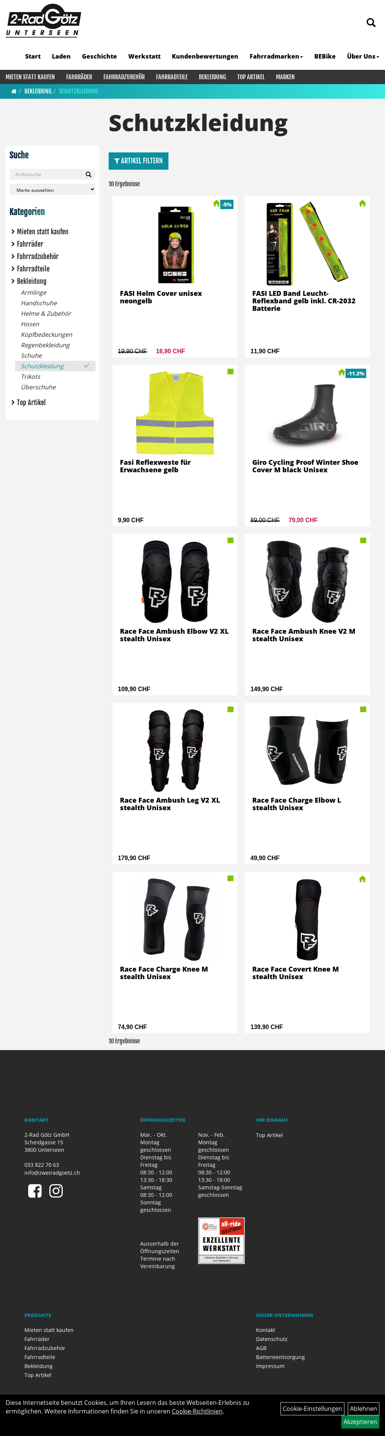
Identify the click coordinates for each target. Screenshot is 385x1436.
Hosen (30, 324)
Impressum (270, 1366)
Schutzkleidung (78, 91)
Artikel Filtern (138, 161)
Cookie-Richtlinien (197, 1411)
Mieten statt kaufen (30, 77)
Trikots (30, 376)
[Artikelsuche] (371, 23)
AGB (261, 1348)
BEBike (325, 56)
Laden (61, 56)
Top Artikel (251, 77)
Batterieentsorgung (280, 1357)
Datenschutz (272, 1339)
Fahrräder (79, 77)
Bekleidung (212, 77)
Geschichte (99, 56)
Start (33, 56)
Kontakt (265, 1330)
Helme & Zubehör (46, 313)
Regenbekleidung (45, 345)
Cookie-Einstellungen (312, 1408)
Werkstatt (144, 56)
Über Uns (363, 56)
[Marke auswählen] (52, 189)
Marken (285, 77)
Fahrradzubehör (124, 77)
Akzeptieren (360, 1422)
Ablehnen (363, 1408)
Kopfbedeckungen (46, 334)
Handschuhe (39, 303)
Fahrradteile (172, 77)
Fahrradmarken (276, 56)
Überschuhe (38, 387)
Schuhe (31, 355)
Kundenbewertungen (205, 56)
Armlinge (33, 292)
